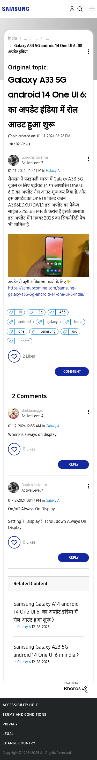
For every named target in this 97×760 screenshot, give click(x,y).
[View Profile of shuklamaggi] (31, 410)
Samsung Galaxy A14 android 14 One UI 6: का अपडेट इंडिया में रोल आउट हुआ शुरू (46, 612)
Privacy (10, 724)
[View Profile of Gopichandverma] (35, 157)
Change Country (19, 743)
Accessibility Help (21, 705)
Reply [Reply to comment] (74, 464)
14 (20, 312)
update (23, 341)
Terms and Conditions (25, 714)
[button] (80, 159)
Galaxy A (53, 171)
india (78, 322)
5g (41, 312)
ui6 (74, 331)
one (21, 331)
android (24, 322)
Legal (8, 734)
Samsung (48, 331)
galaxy (52, 322)
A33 (62, 312)
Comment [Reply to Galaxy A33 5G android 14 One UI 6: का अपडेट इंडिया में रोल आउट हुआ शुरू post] (72, 371)
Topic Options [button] (79, 52)
